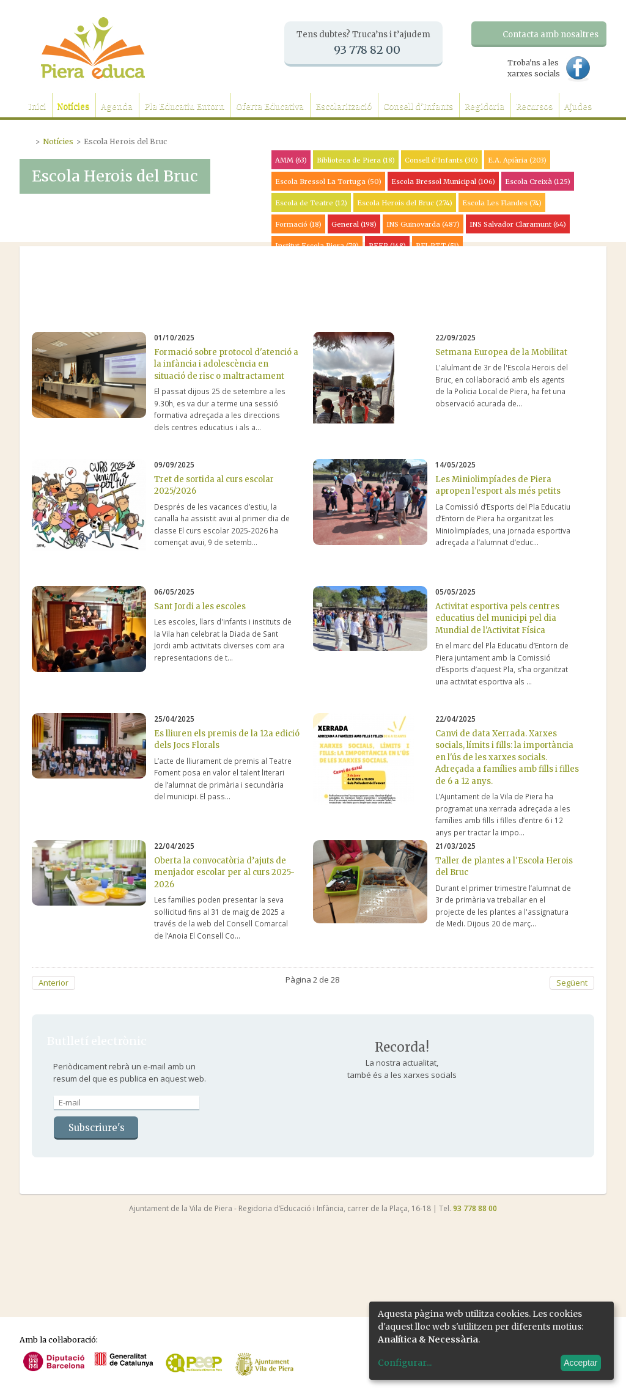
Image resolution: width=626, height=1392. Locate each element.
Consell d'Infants (418, 106)
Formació (298, 224)
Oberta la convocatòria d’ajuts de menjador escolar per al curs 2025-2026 (224, 872)
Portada (27, 140)
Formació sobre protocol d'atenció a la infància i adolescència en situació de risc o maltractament (226, 364)
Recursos (534, 106)
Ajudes (578, 106)
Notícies (73, 106)
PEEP (387, 245)
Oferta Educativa (270, 106)
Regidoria (484, 106)
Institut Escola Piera (317, 245)
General (354, 224)
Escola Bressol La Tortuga (328, 181)
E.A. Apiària (517, 160)
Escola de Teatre (311, 203)
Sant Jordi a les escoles (200, 606)
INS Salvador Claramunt (518, 224)
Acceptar (580, 1363)
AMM (291, 160)
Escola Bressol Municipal (443, 181)
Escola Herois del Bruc (404, 203)
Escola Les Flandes (502, 203)
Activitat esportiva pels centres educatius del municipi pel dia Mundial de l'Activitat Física (497, 618)
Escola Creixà (537, 181)
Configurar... (405, 1362)
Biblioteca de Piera (356, 160)
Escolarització (343, 106)
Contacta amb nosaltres (550, 34)
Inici (37, 106)
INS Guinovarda (423, 224)
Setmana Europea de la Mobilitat (501, 352)
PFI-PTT (437, 245)
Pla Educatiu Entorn (184, 106)
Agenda (117, 106)
